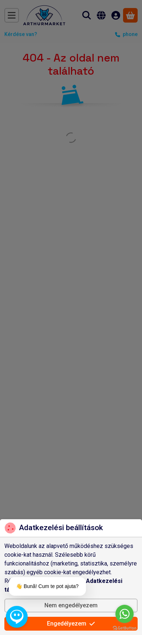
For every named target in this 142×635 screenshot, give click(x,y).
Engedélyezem (71, 623)
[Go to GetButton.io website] (124, 628)
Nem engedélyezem (71, 605)
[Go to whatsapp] (124, 614)
